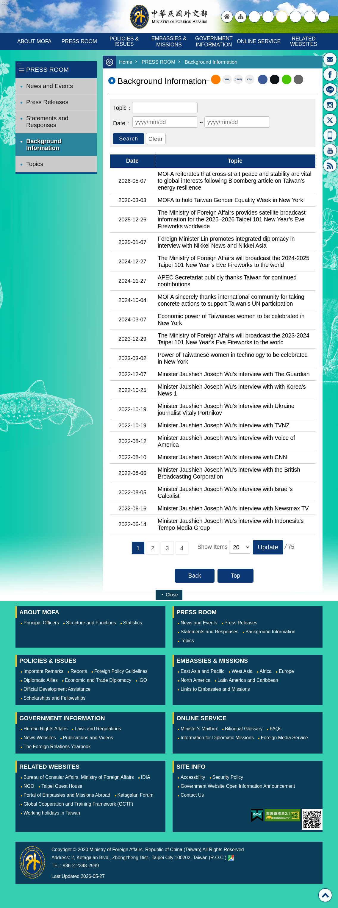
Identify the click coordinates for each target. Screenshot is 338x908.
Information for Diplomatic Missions (217, 737)
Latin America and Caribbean (247, 680)
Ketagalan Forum (136, 795)
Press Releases (47, 102)
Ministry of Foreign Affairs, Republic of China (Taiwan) (169, 16)
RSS (330, 165)
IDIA (145, 777)
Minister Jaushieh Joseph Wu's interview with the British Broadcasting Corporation (229, 473)
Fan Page (330, 74)
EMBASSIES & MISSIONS (169, 41)
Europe (286, 671)
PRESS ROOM (79, 41)
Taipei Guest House (61, 786)
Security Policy (227, 777)
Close (172, 594)
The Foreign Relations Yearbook (57, 746)
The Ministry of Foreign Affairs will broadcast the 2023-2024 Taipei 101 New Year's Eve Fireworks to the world (233, 339)
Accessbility (193, 777)
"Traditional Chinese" (254, 17)
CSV (249, 79)
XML (227, 79)
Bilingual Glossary (243, 728)
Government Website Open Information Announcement (238, 786)
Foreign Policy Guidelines (121, 671)
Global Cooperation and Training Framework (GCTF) (78, 804)
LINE (330, 89)
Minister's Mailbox (330, 59)
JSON (238, 79)
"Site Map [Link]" (241, 17)
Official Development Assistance (57, 689)
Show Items (212, 546)
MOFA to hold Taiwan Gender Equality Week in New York (230, 200)
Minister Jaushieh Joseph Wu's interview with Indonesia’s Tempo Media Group (230, 524)
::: (19, 64)
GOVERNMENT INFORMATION (214, 41)
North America (195, 680)
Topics (34, 164)
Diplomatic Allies (41, 680)
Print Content (310, 79)
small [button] (295, 17)
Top (235, 575)
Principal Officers (41, 622)
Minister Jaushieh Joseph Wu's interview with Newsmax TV (233, 508)
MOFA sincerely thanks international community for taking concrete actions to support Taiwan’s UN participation (231, 300)
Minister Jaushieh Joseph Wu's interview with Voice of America (226, 441)
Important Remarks (43, 671)
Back (194, 575)
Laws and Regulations (98, 728)
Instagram (330, 104)
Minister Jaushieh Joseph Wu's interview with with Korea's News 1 (232, 390)
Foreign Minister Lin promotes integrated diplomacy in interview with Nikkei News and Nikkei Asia (226, 242)
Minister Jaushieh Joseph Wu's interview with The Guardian (234, 374)
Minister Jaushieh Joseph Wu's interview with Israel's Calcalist (225, 492)
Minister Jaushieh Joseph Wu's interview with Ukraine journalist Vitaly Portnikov (226, 409)
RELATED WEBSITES (303, 41)
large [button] (268, 17)
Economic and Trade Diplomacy (98, 680)
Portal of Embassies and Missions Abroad (67, 795)
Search (324, 17)
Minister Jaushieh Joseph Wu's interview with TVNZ (224, 425)
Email (298, 79)
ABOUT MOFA (34, 41)
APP (330, 135)
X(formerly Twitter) (330, 119)
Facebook (262, 79)
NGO (29, 786)
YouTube (330, 150)
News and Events (49, 86)
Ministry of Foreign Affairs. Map (231, 858)
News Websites (40, 737)
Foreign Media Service (284, 737)
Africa (265, 671)
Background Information (43, 144)
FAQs (275, 728)
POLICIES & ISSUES (124, 41)
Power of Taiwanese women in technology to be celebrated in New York (233, 358)
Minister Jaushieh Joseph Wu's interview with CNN (222, 457)
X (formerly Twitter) (274, 79)
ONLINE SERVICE (259, 41)
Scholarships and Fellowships (54, 698)
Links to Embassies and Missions (215, 689)
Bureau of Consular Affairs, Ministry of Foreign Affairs (79, 777)
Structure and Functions (91, 622)
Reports (79, 671)
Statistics (132, 622)
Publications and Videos (88, 737)
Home (125, 62)
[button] (268, 547)
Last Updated (65, 876)
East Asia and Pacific (203, 671)
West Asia (242, 671)
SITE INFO (190, 766)
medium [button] (282, 17)
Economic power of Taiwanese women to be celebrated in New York (231, 319)
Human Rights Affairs (46, 728)
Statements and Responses (47, 121)
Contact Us (192, 795)
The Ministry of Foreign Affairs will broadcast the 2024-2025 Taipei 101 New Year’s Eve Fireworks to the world (233, 261)
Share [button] (310, 17)
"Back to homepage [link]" (227, 17)
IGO (142, 680)
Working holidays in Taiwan (52, 812)
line (286, 79)
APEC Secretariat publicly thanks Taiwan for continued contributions (227, 280)
